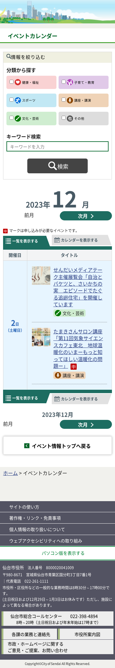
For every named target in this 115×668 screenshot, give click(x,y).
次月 (83, 215)
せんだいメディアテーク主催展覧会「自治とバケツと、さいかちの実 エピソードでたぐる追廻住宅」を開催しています (77, 287)
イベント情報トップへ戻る (61, 445)
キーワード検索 (23, 136)
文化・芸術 (30, 118)
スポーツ (29, 100)
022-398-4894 (84, 616)
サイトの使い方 (24, 507)
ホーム (10, 473)
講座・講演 (82, 100)
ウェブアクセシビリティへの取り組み (45, 540)
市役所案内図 (87, 634)
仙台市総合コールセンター (36, 616)
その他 (79, 118)
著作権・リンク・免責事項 (35, 518)
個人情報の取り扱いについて (37, 529)
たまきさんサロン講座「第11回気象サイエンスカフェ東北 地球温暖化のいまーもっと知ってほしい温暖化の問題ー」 (78, 349)
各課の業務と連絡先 (31, 634)
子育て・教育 (84, 82)
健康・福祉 (30, 82)
